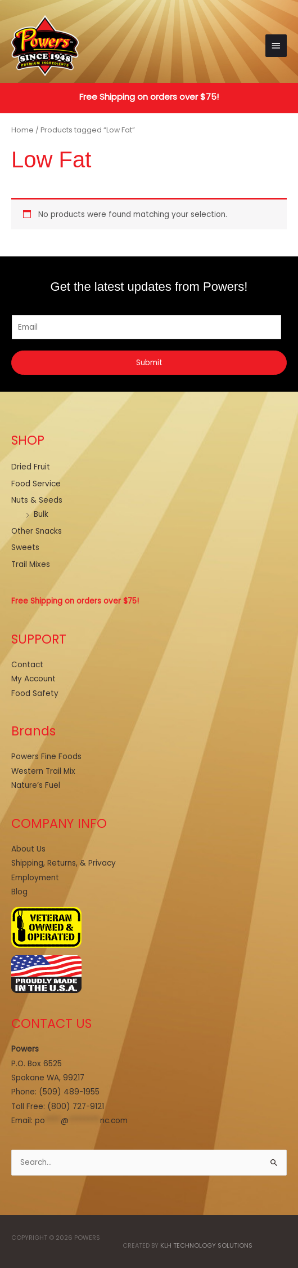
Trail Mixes (30, 564)
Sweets (25, 547)
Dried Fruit (30, 467)
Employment (35, 877)
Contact (27, 664)
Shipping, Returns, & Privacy (63, 863)
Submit (149, 362)
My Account (33, 678)
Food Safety (34, 693)
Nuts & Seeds (36, 500)
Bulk (41, 514)
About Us (28, 849)
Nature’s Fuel (35, 785)
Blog (19, 891)
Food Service (36, 483)
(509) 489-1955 (69, 1092)
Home (22, 130)
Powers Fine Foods (46, 756)
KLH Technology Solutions (206, 1246)
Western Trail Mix (43, 771)
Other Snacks (36, 531)
